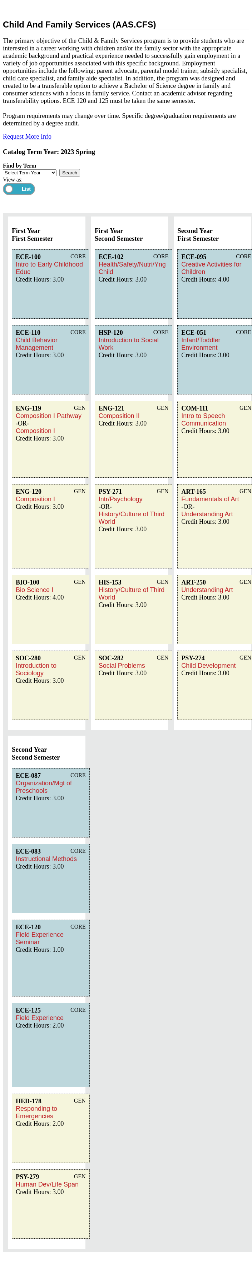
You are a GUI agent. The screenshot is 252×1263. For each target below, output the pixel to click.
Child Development (208, 665)
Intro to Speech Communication (203, 419)
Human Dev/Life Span (47, 1184)
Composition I (35, 430)
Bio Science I (34, 589)
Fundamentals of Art (210, 499)
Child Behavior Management (37, 344)
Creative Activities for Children (211, 268)
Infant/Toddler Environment (200, 344)
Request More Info (27, 136)
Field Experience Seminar (40, 938)
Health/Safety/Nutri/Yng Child (132, 268)
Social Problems (122, 665)
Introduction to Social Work (129, 344)
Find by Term (19, 166)
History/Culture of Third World (132, 518)
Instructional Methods (46, 858)
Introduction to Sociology (36, 669)
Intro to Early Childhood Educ (49, 268)
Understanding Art (207, 514)
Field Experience (40, 1017)
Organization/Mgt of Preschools (44, 787)
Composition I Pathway (48, 415)
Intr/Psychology (121, 499)
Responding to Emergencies (36, 1112)
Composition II (119, 415)
